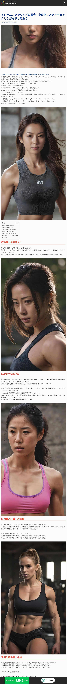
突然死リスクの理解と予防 (10, 235)
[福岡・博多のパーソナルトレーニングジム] (9, 3)
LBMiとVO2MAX (8, 227)
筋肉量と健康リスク (8, 225)
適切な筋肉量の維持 (8, 231)
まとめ (5, 237)
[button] (16, 223)
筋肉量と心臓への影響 (9, 229)
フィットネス (12, 22)
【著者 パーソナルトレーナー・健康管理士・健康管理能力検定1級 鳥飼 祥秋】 (25, 74)
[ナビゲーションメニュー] (64, 3)
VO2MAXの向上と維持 (9, 233)
